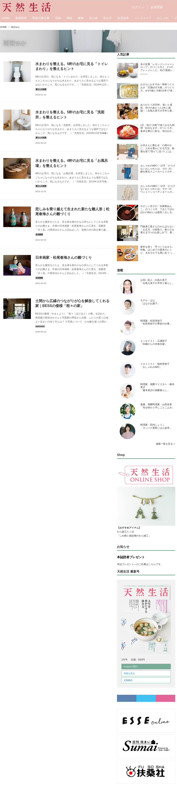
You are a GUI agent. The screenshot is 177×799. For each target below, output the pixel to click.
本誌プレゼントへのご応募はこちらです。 (140, 564)
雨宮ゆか (15, 43)
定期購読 (128, 680)
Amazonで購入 (131, 666)
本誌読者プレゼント (131, 557)
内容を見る (129, 673)
